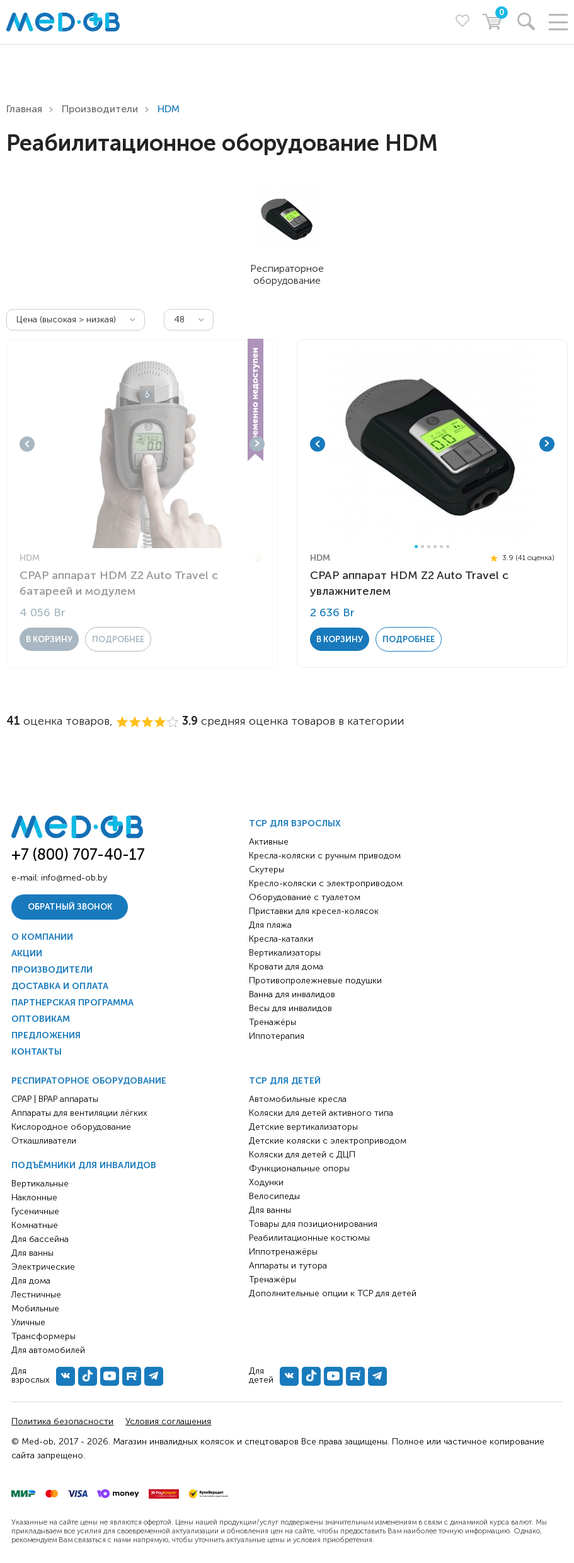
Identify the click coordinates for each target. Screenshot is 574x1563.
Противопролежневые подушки (315, 980)
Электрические (43, 1267)
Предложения (46, 1035)
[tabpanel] (142, 444)
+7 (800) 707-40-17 (78, 854)
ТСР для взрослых (295, 823)
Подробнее (118, 639)
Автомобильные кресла (298, 1099)
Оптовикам (40, 1019)
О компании (42, 937)
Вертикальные (40, 1183)
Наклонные (34, 1197)
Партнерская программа (72, 1002)
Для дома (30, 1280)
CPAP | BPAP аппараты (54, 1099)
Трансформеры (43, 1336)
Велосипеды (274, 1196)
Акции (26, 953)
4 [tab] (435, 546)
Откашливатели (43, 1140)
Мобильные (35, 1308)
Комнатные (34, 1225)
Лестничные (36, 1294)
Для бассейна (40, 1239)
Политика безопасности (62, 1421)
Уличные (28, 1322)
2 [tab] (142, 546)
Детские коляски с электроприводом (327, 1140)
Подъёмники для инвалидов (83, 1165)
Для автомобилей (48, 1350)
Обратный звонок (70, 906)
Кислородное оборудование (71, 1126)
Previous (27, 444)
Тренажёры (272, 1022)
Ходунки (266, 1182)
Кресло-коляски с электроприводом (326, 883)
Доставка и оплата (59, 986)
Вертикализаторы (285, 952)
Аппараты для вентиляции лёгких (79, 1113)
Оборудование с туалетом (304, 897)
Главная (24, 109)
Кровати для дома (286, 966)
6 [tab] (447, 546)
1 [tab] (135, 546)
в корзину (49, 639)
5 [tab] (441, 546)
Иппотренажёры (283, 1251)
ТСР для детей (285, 1080)
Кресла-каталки (281, 939)
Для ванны (32, 1253)
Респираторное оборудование (88, 1080)
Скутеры (266, 869)
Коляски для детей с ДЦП (302, 1154)
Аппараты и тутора (288, 1265)
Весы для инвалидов (290, 1008)
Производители (100, 109)
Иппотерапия (276, 1036)
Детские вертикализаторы (303, 1126)
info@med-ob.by (74, 877)
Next (257, 444)
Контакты (36, 1051)
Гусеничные (35, 1211)
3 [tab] (148, 546)
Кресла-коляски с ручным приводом (325, 855)
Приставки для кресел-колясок (314, 911)
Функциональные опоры (299, 1168)
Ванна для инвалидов (292, 994)
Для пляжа (270, 925)
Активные (269, 841)
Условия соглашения (168, 1421)
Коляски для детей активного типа (321, 1113)
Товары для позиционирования (313, 1224)
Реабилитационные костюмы (309, 1237)
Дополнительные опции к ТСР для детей (332, 1293)
